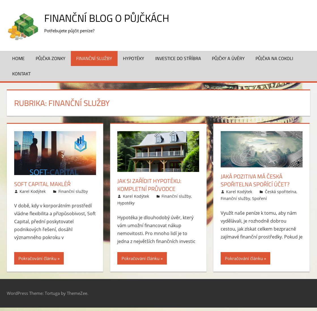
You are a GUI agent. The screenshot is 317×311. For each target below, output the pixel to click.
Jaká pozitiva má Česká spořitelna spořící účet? (255, 180)
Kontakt (21, 73)
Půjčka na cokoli (274, 58)
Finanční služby (94, 58)
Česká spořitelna (280, 191)
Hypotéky (133, 58)
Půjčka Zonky (50, 58)
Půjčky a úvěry (228, 58)
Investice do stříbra (178, 58)
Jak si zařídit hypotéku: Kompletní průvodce (149, 184)
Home (18, 58)
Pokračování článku (37, 258)
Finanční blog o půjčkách (106, 18)
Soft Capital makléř (42, 184)
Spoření (259, 198)
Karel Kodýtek (33, 191)
